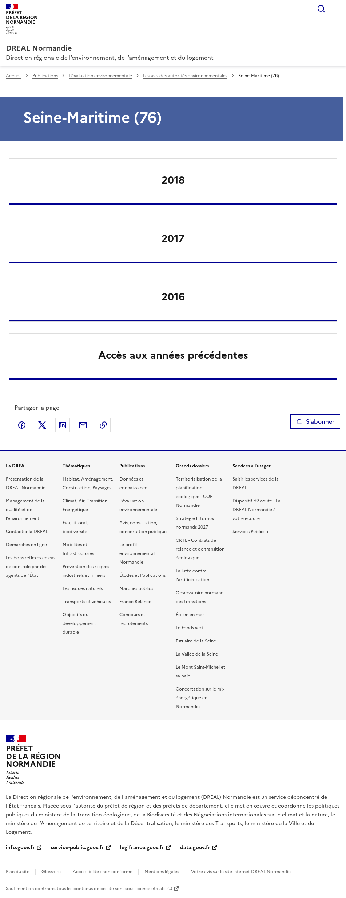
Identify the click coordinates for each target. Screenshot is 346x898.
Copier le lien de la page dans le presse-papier (103, 425)
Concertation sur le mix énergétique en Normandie (200, 698)
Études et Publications (142, 575)
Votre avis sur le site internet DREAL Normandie (241, 871)
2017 (173, 238)
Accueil (13, 76)
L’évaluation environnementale (100, 76)
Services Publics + (250, 531)
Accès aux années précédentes (173, 355)
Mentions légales (161, 871)
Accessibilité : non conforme (102, 871)
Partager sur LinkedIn (62, 425)
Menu (336, 8)
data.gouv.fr (195, 847)
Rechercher (321, 8)
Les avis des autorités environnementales (185, 76)
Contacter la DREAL (27, 531)
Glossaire (51, 871)
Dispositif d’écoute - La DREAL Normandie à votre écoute (256, 510)
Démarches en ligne (26, 544)
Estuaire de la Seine (196, 641)
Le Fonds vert (189, 628)
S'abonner (315, 421)
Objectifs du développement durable (79, 623)
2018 (173, 180)
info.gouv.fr (20, 847)
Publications (45, 76)
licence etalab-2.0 (153, 888)
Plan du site (17, 871)
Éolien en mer (190, 614)
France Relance (135, 601)
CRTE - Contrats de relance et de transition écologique (200, 549)
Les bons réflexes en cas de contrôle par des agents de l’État (30, 567)
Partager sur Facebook (22, 425)
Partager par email (83, 425)
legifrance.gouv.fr (142, 847)
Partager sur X (42, 425)
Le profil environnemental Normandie (137, 553)
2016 (173, 296)
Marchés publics (136, 588)
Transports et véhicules (87, 601)
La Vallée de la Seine (197, 654)
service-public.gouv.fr (77, 847)
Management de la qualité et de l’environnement (25, 510)
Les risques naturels (83, 588)
